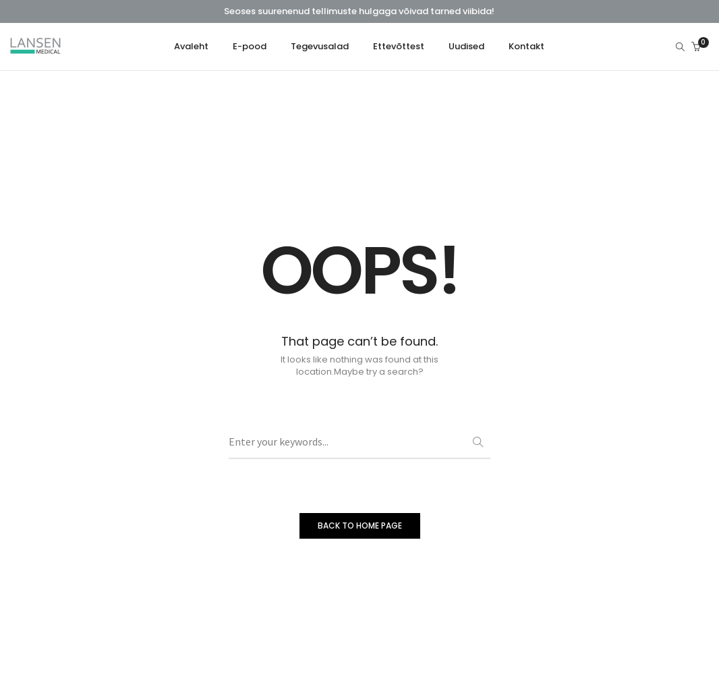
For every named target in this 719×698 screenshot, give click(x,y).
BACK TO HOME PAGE (360, 525)
